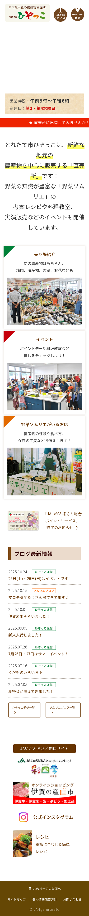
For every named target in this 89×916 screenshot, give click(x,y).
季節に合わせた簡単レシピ (53, 844)
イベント (44, 339)
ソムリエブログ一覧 (62, 707)
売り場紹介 (44, 254)
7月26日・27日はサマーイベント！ (38, 654)
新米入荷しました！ (25, 635)
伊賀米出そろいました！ (29, 616)
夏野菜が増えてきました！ (31, 691)
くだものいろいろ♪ (25, 672)
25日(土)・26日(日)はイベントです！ (40, 578)
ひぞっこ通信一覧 (23, 707)
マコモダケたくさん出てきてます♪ (38, 597)
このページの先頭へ (47, 888)
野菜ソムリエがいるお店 (44, 424)
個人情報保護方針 (44, 899)
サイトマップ (16, 899)
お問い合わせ (72, 899)
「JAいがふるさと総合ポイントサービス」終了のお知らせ (62, 520)
